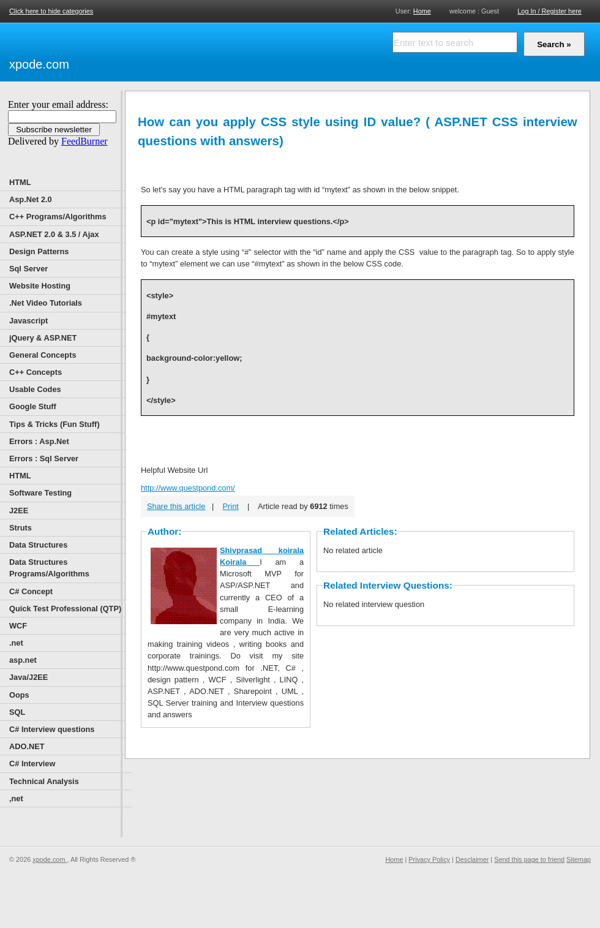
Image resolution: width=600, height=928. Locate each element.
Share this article (176, 506)
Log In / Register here (549, 11)
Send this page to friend (529, 859)
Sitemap (578, 859)
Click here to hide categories (51, 11)
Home (422, 10)
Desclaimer (472, 859)
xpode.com (39, 64)
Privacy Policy (429, 859)
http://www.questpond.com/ (188, 487)
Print (231, 506)
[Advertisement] (214, 50)
